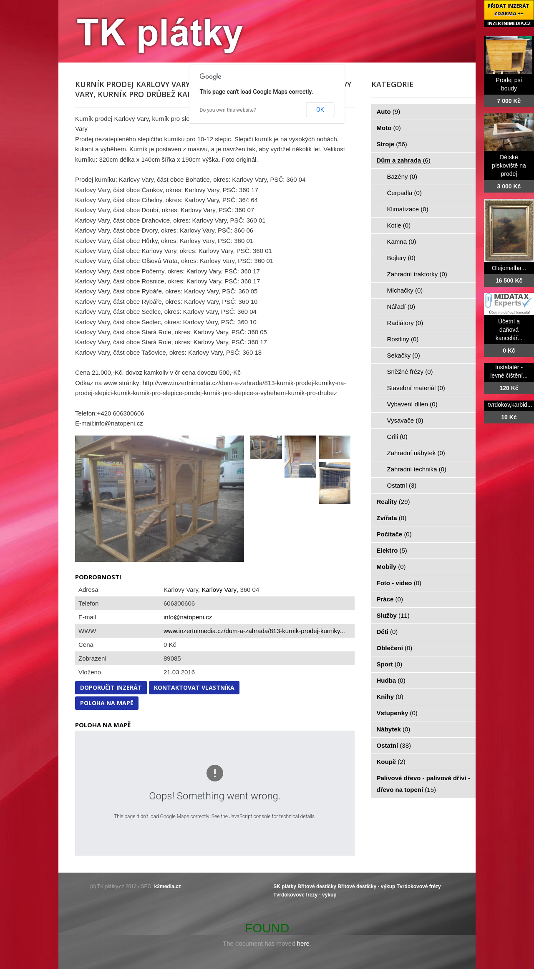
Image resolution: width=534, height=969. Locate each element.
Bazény (402, 176)
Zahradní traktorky (417, 274)
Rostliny (403, 339)
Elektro (392, 550)
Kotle (399, 225)
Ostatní (402, 485)
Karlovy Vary (219, 589)
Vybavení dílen (412, 404)
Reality (393, 501)
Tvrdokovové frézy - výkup (304, 895)
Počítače (394, 534)
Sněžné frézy (410, 371)
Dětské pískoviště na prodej (509, 165)
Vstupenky (397, 712)
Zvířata (392, 517)
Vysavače (405, 420)
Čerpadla (404, 192)
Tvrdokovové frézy (419, 886)
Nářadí (401, 306)
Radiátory (405, 322)
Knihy (390, 696)
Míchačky (405, 290)
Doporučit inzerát (111, 687)
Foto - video (399, 582)
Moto (389, 127)
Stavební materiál (416, 387)
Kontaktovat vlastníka (194, 687)
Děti (387, 631)
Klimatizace (407, 209)
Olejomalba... (509, 268)
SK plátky (284, 886)
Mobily (391, 566)
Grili (397, 436)
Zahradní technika (417, 469)
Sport (390, 664)
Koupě (391, 761)
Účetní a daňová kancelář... (509, 329)
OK (320, 109)
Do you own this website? (228, 110)
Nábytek (394, 729)
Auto (388, 111)
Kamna (401, 241)
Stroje (392, 144)
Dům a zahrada (404, 160)
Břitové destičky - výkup (366, 886)
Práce (390, 599)
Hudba (391, 680)
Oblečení (395, 647)
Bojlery (401, 257)
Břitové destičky (316, 886)
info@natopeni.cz (188, 617)
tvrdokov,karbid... (510, 404)
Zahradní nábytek (416, 452)
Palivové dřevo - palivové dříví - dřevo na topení (423, 783)
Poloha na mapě (107, 703)
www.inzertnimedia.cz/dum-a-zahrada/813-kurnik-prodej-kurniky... (254, 630)
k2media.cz (167, 886)
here (303, 943)
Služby (393, 615)
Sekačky (403, 355)
